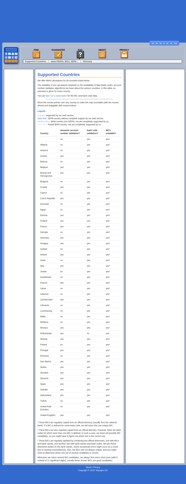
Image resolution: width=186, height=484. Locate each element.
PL (171, 43)
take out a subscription (56, 96)
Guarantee (58, 50)
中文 (175, 43)
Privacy (124, 50)
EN (157, 43)
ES (161, 43)
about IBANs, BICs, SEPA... (64, 61)
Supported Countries (35, 61)
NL (168, 43)
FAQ (80, 50)
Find (36, 50)
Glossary (87, 61)
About (102, 50)
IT (164, 43)
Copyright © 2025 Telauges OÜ (93, 470)
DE (153, 43)
